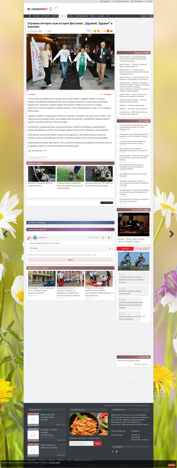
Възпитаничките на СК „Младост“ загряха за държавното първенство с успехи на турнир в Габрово (97, 292)
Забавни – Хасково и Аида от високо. (133, 109)
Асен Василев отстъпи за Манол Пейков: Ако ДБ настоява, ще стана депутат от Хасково (134, 192)
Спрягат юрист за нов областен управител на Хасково (41, 289)
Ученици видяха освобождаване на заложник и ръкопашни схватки (133, 142)
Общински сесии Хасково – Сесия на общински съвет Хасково (133, 101)
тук (95, 255)
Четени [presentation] (125, 248)
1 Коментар (107, 94)
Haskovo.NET (41, 158)
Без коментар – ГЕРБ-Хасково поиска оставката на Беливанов (133, 113)
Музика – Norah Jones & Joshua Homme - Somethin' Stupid (131, 240)
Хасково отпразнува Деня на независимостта (69, 184)
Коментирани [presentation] (142, 248)
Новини (63, 16)
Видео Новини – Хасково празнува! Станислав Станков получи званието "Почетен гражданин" (133, 59)
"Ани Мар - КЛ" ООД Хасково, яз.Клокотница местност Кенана (49, 445)
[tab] (125, 249)
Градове (101, 16)
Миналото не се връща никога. (129, 360)
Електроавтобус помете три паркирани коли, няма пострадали (134, 200)
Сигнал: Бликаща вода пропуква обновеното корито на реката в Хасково (131, 305)
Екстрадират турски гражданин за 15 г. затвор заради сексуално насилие (70, 290)
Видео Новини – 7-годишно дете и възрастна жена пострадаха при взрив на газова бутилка (134, 72)
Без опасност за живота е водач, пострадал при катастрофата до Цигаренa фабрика (132, 167)
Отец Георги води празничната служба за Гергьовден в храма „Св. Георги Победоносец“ (134, 127)
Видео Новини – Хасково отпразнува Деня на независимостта (133, 65)
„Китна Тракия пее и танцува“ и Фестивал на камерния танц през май (133, 149)
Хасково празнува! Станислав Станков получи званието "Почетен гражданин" (40, 185)
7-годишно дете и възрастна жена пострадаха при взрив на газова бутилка (98, 185)
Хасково (32, 94)
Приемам (172, 465)
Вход (70, 260)
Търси (98, 443)
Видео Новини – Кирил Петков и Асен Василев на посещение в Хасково (133, 95)
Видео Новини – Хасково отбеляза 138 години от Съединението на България (134, 78)
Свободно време (82, 16)
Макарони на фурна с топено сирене (84, 438)
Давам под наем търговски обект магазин (47, 428)
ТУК (45, 150)
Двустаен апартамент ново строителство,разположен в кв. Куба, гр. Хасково (52, 414)
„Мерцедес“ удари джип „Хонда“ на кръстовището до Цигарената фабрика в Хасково (134, 183)
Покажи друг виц (141, 364)
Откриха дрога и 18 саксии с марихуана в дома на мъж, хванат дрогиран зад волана (134, 157)
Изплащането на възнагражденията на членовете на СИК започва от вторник (134, 135)
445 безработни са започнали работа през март (133, 175)
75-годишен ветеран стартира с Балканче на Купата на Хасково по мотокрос (132, 279)
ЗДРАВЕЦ (43, 237)
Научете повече (54, 462)
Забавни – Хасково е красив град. (132, 105)
